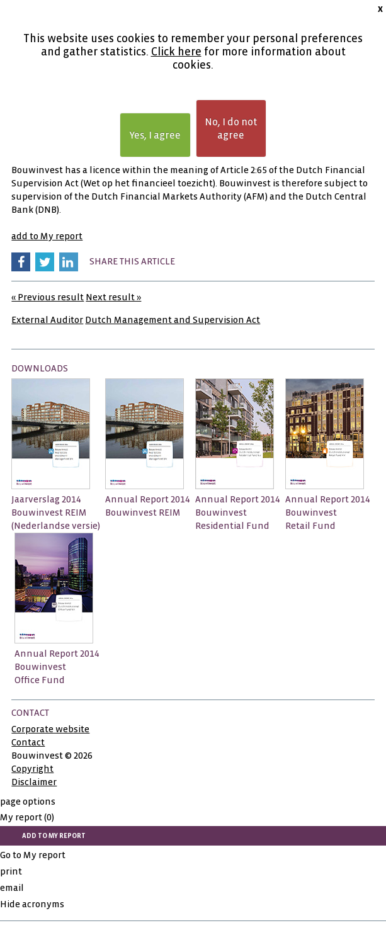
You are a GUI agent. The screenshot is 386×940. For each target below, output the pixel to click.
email (12, 888)
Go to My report (32, 855)
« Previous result (47, 297)
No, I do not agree (231, 128)
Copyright (32, 769)
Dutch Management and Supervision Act (172, 320)
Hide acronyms (32, 904)
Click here (176, 52)
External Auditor (47, 320)
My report (27, 817)
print (11, 871)
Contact (28, 742)
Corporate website (50, 729)
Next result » (113, 297)
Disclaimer (34, 782)
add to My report (46, 236)
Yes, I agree (155, 135)
